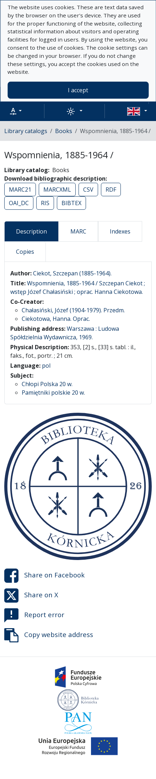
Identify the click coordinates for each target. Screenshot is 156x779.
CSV (88, 189)
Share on (44, 576)
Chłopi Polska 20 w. (47, 384)
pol (46, 365)
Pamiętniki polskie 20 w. (53, 392)
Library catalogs (25, 131)
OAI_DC (19, 203)
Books (63, 131)
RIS (45, 203)
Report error (34, 615)
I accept (78, 90)
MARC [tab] (78, 231)
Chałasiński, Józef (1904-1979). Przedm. (73, 310)
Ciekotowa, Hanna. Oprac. (56, 319)
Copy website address (48, 635)
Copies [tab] (25, 252)
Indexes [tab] (120, 231)
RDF (111, 189)
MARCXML (57, 189)
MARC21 (20, 189)
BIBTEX (71, 203)
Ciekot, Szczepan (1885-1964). (72, 273)
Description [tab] (31, 231)
